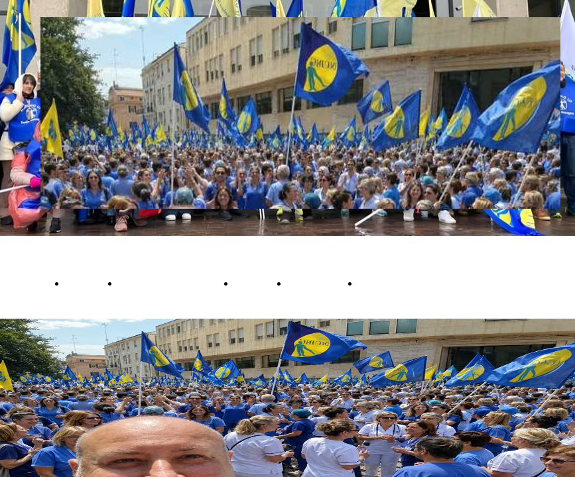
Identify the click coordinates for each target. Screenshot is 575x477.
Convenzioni (388, 282)
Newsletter (314, 282)
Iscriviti (252, 282)
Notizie (82, 282)
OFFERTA (23, 282)
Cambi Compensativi (167, 282)
